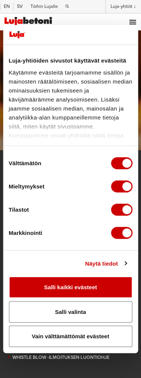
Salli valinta (70, 311)
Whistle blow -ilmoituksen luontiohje (60, 357)
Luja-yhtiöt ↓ (123, 6)
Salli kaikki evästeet (70, 287)
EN (7, 6)
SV (20, 6)
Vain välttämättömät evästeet (70, 336)
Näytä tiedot (101, 263)
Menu (132, 22)
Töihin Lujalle (44, 6)
